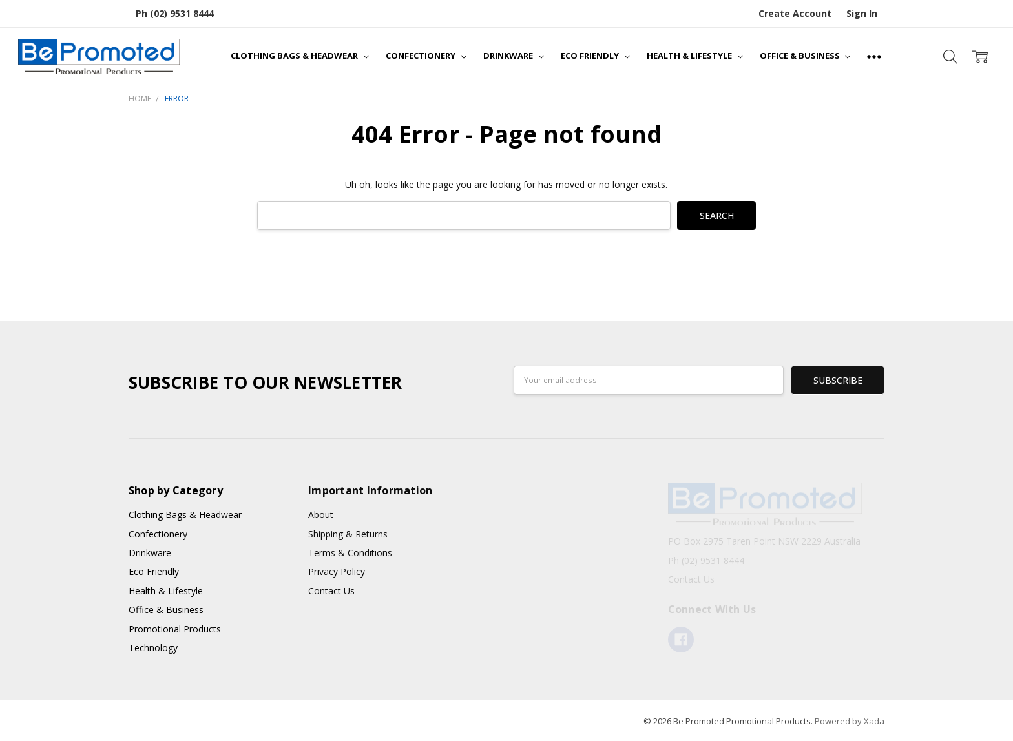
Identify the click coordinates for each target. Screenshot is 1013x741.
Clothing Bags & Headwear (300, 55)
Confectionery (426, 55)
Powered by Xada (849, 721)
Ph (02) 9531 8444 (175, 13)
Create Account (794, 13)
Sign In (861, 13)
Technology (153, 648)
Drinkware (513, 55)
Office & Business (805, 55)
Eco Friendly (595, 55)
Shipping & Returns (348, 534)
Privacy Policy (336, 571)
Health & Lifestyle (695, 55)
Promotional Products (175, 629)
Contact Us (331, 591)
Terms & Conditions (350, 553)
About (320, 514)
